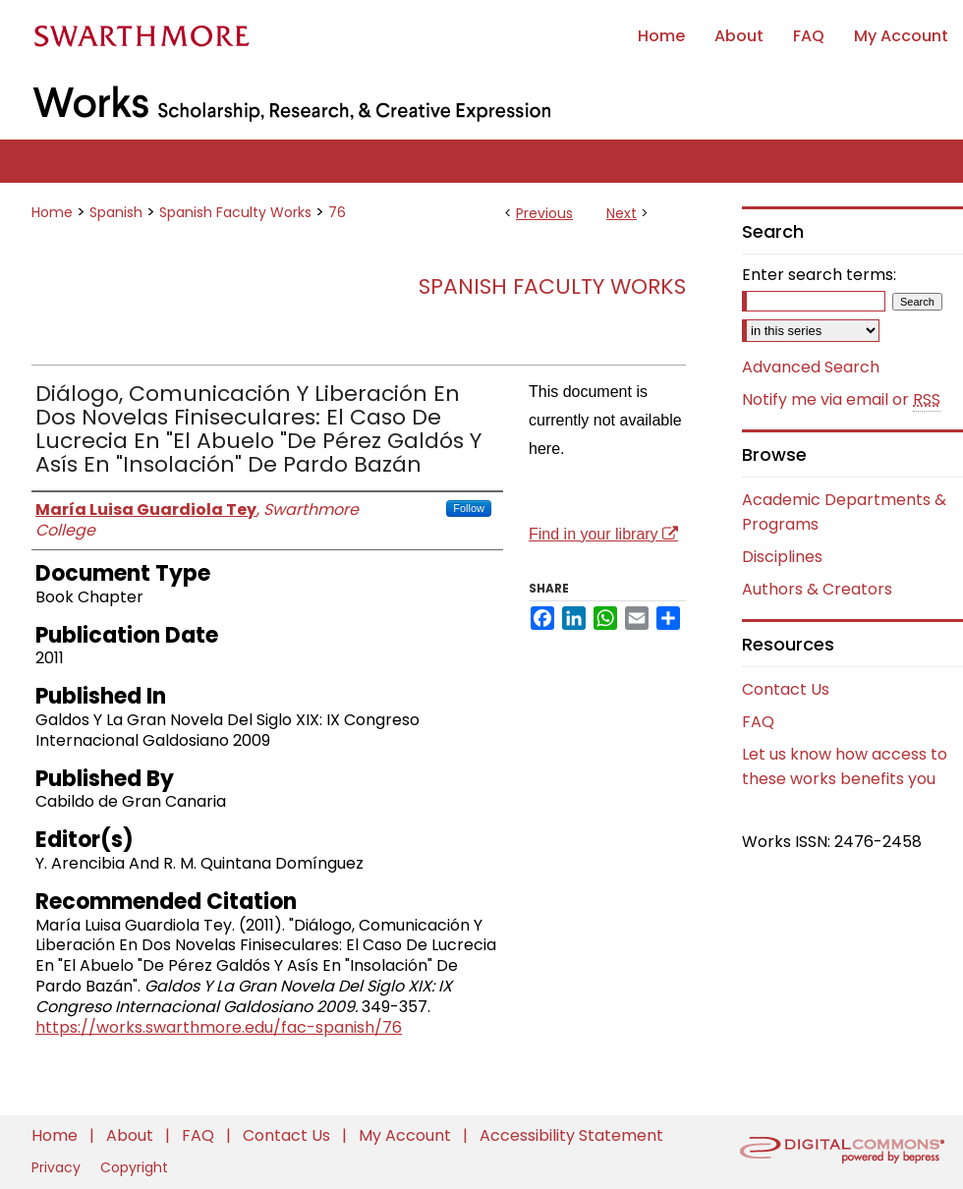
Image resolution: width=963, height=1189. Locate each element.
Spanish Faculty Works (235, 212)
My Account (407, 1135)
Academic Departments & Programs (844, 512)
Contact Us (785, 689)
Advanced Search (810, 367)
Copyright (134, 1167)
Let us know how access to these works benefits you (844, 766)
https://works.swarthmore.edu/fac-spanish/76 (218, 1027)
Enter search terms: (819, 274)
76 (337, 212)
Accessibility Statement (571, 1135)
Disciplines (782, 556)
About (131, 1135)
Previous (544, 213)
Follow (468, 508)
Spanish (115, 212)
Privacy (58, 1167)
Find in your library (603, 534)
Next (621, 213)
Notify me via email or (841, 400)
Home (52, 212)
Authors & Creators (817, 589)
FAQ (758, 721)
